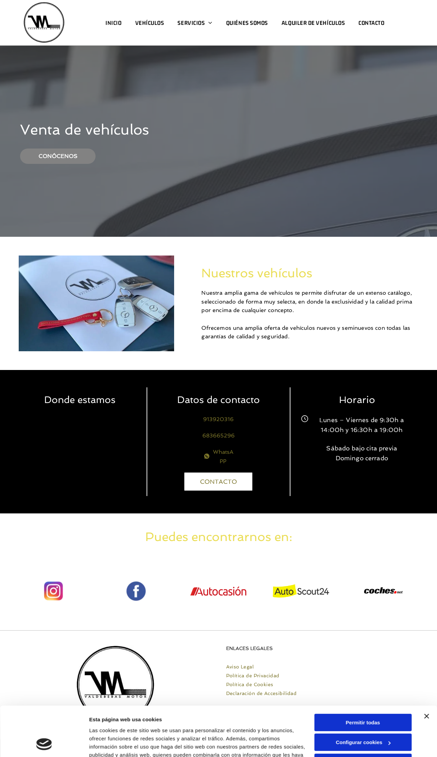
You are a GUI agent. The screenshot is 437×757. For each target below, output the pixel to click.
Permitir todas (363, 676)
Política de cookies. (139, 725)
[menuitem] (113, 22)
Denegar (363, 716)
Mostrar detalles (109, 743)
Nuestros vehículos (325, 273)
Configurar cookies (363, 696)
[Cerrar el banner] (426, 669)
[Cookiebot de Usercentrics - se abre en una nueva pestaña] (44, 744)
